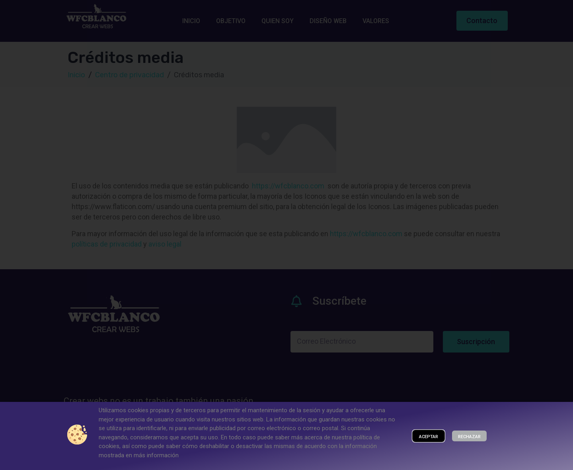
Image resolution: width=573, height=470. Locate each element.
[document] (286, 235)
